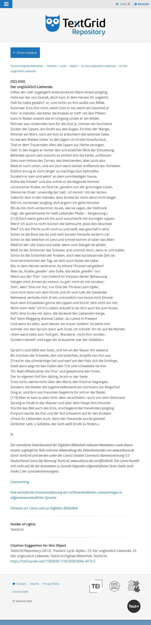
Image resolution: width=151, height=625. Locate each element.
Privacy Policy (51, 584)
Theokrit (52, 66)
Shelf (125, 4)
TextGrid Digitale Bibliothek (27, 66)
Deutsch (144, 4)
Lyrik (63, 66)
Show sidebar (27, 52)
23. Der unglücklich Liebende (98, 66)
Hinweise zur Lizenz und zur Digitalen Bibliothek (44, 508)
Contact (21, 584)
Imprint (34, 584)
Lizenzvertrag (20, 482)
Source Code (20, 591)
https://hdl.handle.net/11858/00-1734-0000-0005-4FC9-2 (53, 561)
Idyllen (74, 66)
